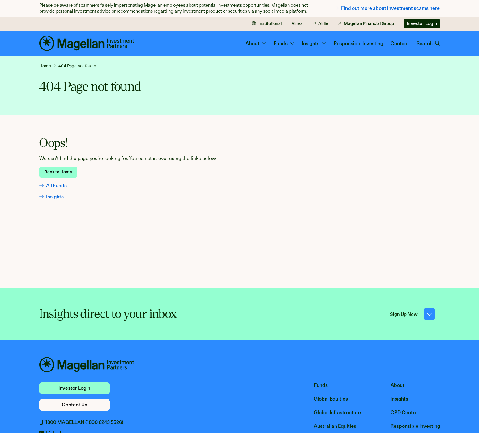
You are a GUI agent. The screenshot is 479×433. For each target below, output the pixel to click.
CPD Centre (404, 412)
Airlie (320, 23)
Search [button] (428, 43)
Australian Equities (335, 426)
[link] (47, 65)
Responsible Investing (358, 43)
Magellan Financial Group (366, 23)
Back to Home (58, 171)
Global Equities (331, 399)
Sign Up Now (412, 314)
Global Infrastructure (337, 412)
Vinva (297, 23)
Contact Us (74, 405)
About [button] (256, 43)
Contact (400, 43)
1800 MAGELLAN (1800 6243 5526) (81, 422)
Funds (321, 385)
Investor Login (422, 23)
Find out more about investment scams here (387, 8)
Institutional (267, 23)
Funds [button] (284, 43)
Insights (51, 197)
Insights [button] (314, 43)
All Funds (53, 186)
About (397, 385)
